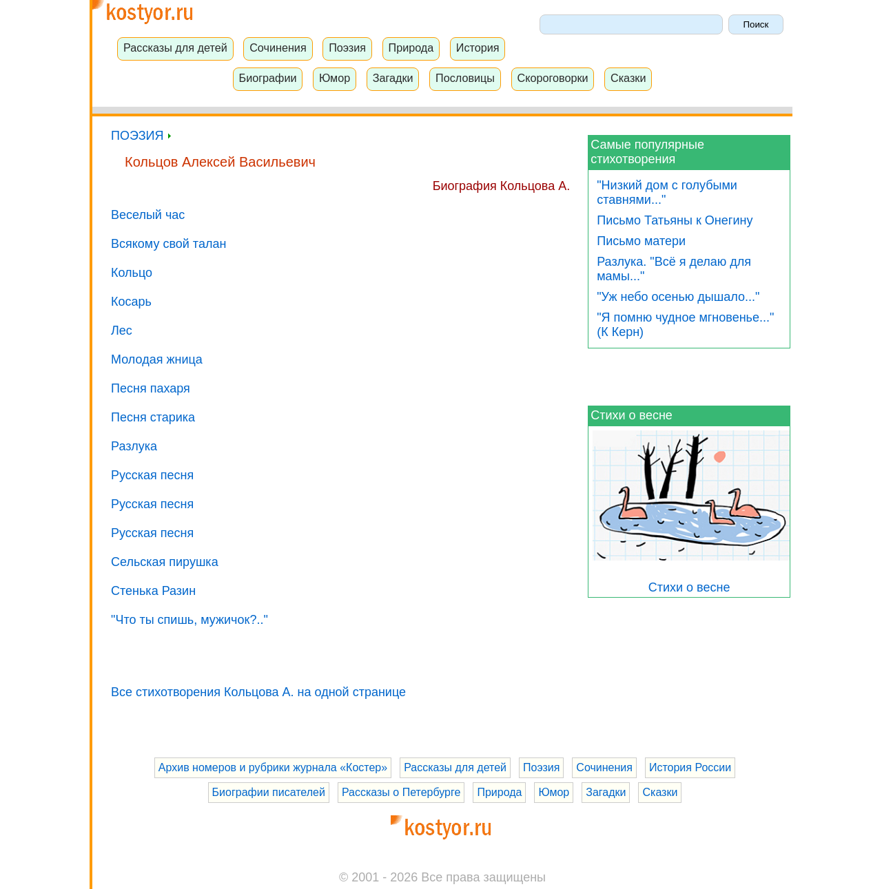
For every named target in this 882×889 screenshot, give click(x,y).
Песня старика (153, 417)
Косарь (131, 301)
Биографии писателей (268, 792)
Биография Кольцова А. (502, 186)
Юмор (334, 78)
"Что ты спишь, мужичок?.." (189, 620)
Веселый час (148, 215)
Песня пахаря (150, 388)
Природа (411, 47)
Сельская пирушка (164, 562)
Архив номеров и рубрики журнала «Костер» (272, 767)
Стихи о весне (632, 415)
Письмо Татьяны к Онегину (674, 220)
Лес (121, 330)
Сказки (628, 78)
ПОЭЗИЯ (141, 136)
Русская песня (152, 475)
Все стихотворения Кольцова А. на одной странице (258, 692)
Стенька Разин (153, 591)
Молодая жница (157, 359)
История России (690, 767)
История (478, 47)
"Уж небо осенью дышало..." (678, 297)
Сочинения (278, 47)
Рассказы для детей (175, 47)
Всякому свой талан (168, 244)
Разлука (134, 446)
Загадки (393, 78)
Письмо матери (641, 241)
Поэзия (347, 47)
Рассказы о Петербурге (401, 792)
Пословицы (465, 78)
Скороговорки (552, 78)
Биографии (268, 78)
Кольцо (131, 273)
